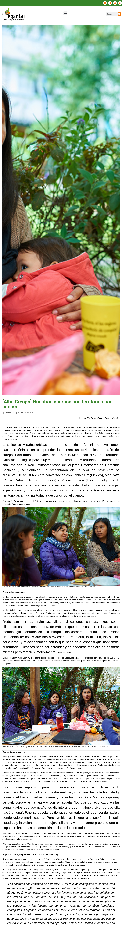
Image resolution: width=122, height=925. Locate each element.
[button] (65, 13)
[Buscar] (119, 14)
